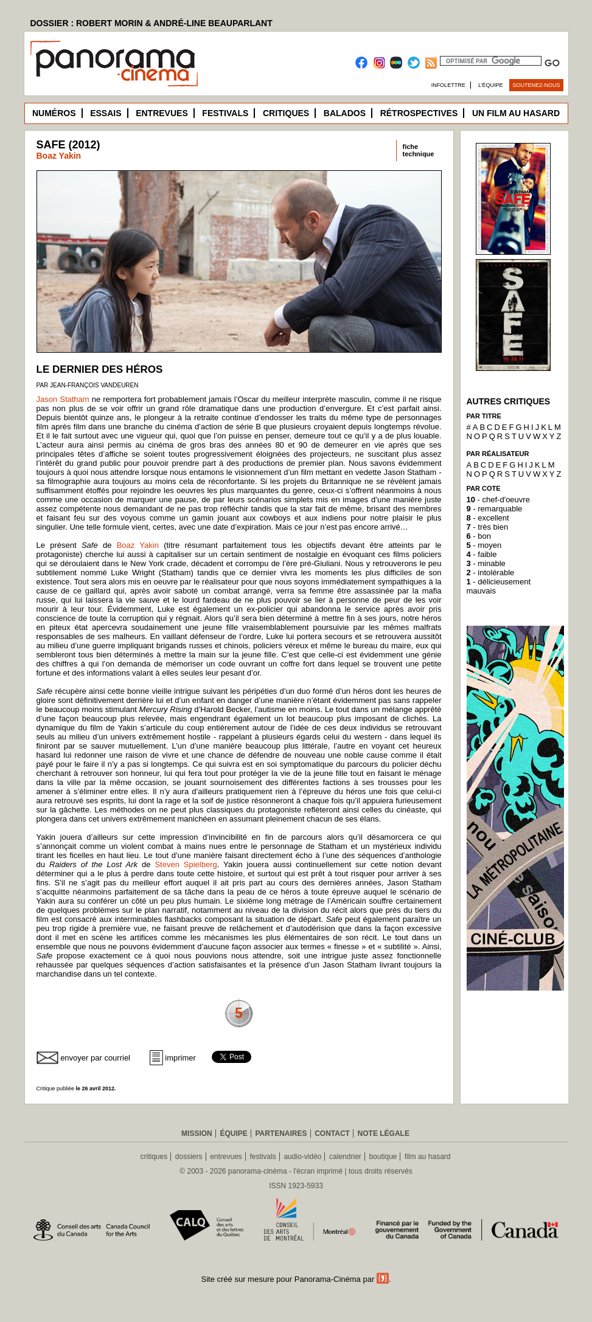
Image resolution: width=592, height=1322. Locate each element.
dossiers (189, 1156)
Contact (332, 1133)
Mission (196, 1133)
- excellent (488, 517)
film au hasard (427, 1156)
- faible (482, 554)
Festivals (225, 113)
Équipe (233, 1133)
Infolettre (448, 85)
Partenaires (281, 1133)
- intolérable (491, 572)
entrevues (226, 1156)
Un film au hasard (516, 113)
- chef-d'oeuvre (498, 499)
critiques (154, 1156)
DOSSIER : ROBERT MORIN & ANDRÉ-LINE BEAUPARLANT (151, 23)
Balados (345, 113)
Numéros (54, 113)
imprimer (180, 1057)
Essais (105, 113)
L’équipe (490, 85)
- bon (479, 536)
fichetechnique (418, 150)
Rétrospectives (419, 113)
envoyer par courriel (95, 1057)
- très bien (488, 526)
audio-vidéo (302, 1156)
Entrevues (162, 113)
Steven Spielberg (186, 864)
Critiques (286, 113)
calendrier (345, 1156)
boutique (383, 1156)
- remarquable (495, 508)
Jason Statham (63, 399)
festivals (262, 1156)
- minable (486, 563)
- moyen (484, 545)
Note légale (383, 1133)
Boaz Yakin (59, 156)
